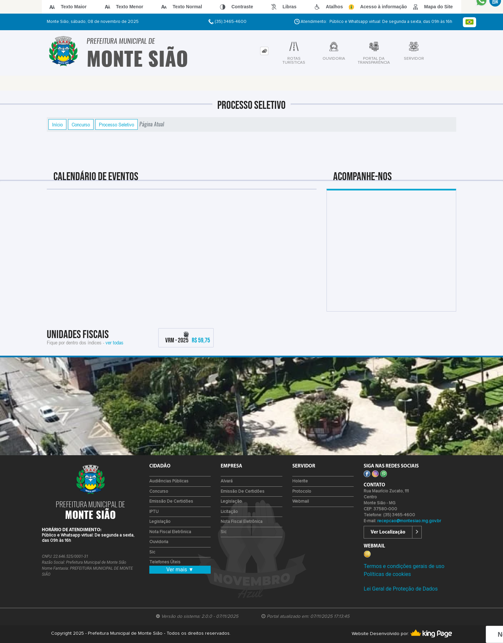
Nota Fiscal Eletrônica (170, 532)
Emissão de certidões (171, 501)
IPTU (154, 512)
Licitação (229, 512)
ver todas (114, 342)
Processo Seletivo (116, 124)
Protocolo (301, 491)
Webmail (300, 501)
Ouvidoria (158, 542)
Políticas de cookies (387, 574)
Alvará (227, 481)
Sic (152, 552)
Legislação (160, 522)
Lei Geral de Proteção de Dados (401, 589)
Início (57, 124)
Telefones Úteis (164, 562)
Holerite (300, 481)
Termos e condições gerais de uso (404, 566)
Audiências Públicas (168, 481)
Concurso (81, 124)
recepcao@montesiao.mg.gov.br (409, 521)
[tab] (264, 51)
